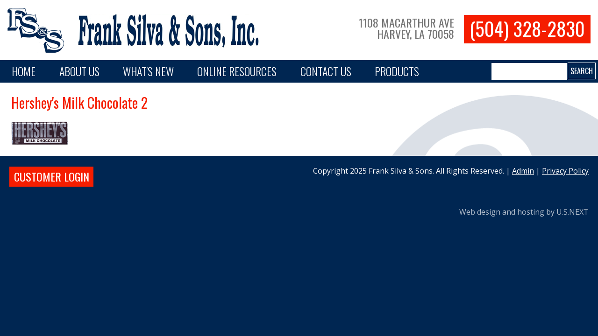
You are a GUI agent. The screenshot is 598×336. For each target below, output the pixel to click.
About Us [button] (79, 71)
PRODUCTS (397, 71)
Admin (523, 171)
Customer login (51, 176)
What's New (148, 71)
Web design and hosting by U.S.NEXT (524, 212)
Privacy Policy (565, 171)
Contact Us (325, 71)
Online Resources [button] (237, 71)
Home (24, 71)
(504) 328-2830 (527, 28)
